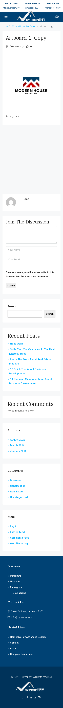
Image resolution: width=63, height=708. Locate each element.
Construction (18, 485)
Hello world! (17, 343)
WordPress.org (19, 543)
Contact (14, 642)
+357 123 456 (11, 4)
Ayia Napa (20, 593)
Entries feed (17, 532)
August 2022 (17, 439)
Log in (13, 526)
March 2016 (17, 445)
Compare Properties (21, 654)
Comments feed (19, 537)
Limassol (15, 581)
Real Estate (17, 491)
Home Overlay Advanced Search (28, 637)
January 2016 (18, 451)
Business (15, 480)
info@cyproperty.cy (11, 8)
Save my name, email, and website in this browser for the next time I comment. (30, 274)
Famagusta (16, 587)
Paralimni (15, 576)
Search (12, 306)
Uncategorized (19, 497)
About (13, 648)
